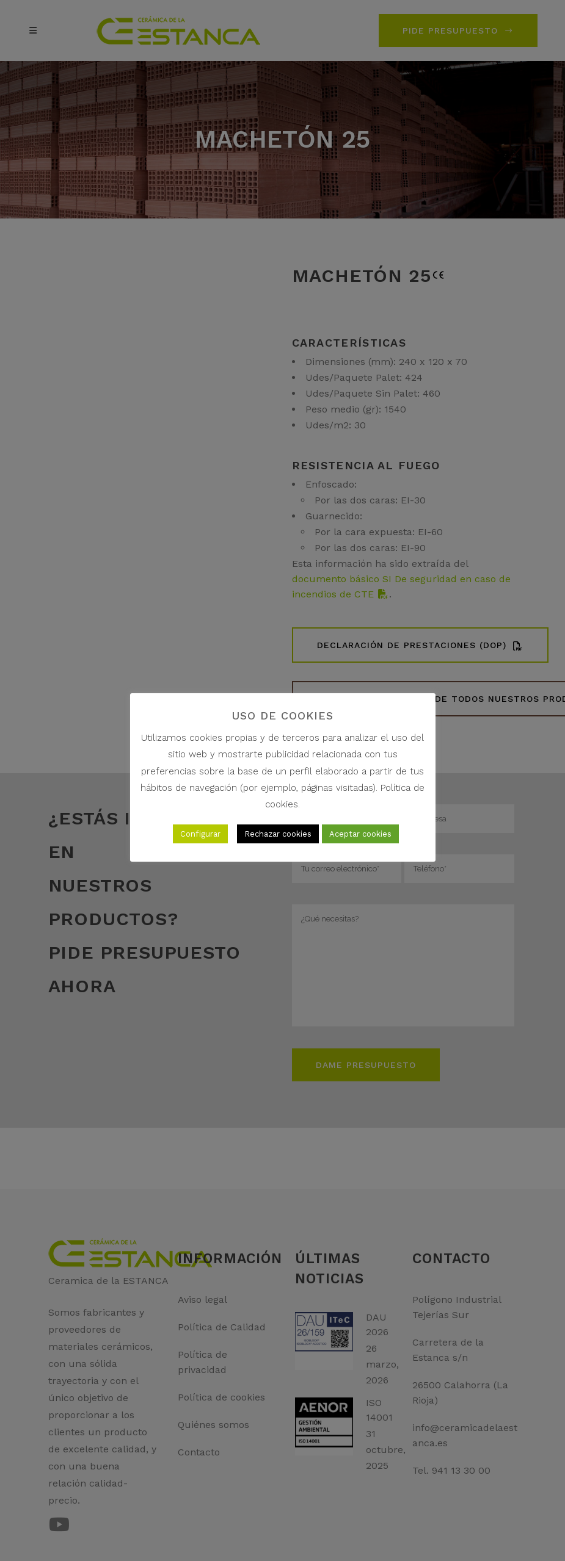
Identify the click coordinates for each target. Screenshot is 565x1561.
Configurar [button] (200, 833)
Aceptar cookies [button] (360, 833)
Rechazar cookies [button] (278, 833)
